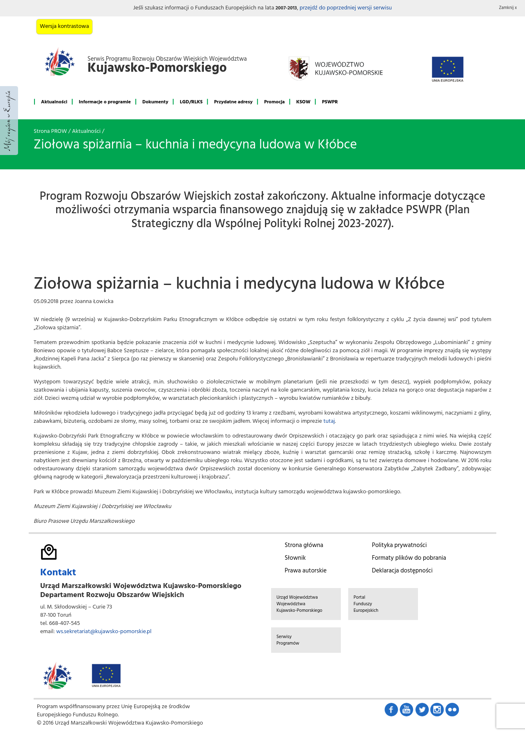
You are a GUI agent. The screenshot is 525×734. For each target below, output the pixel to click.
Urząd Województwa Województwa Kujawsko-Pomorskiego (299, 604)
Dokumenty (155, 102)
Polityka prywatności (399, 545)
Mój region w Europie (9, 120)
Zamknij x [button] (508, 8)
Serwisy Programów (287, 640)
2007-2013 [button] (286, 8)
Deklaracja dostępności (402, 571)
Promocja (274, 102)
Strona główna (304, 545)
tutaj (329, 421)
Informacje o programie (105, 102)
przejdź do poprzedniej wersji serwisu (345, 8)
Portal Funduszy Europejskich (366, 604)
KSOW (303, 102)
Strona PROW (50, 131)
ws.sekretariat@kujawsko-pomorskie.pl (103, 631)
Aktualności (54, 102)
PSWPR (330, 102)
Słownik (295, 558)
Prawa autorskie (305, 571)
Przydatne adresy (233, 102)
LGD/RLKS (191, 102)
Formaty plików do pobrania (409, 558)
